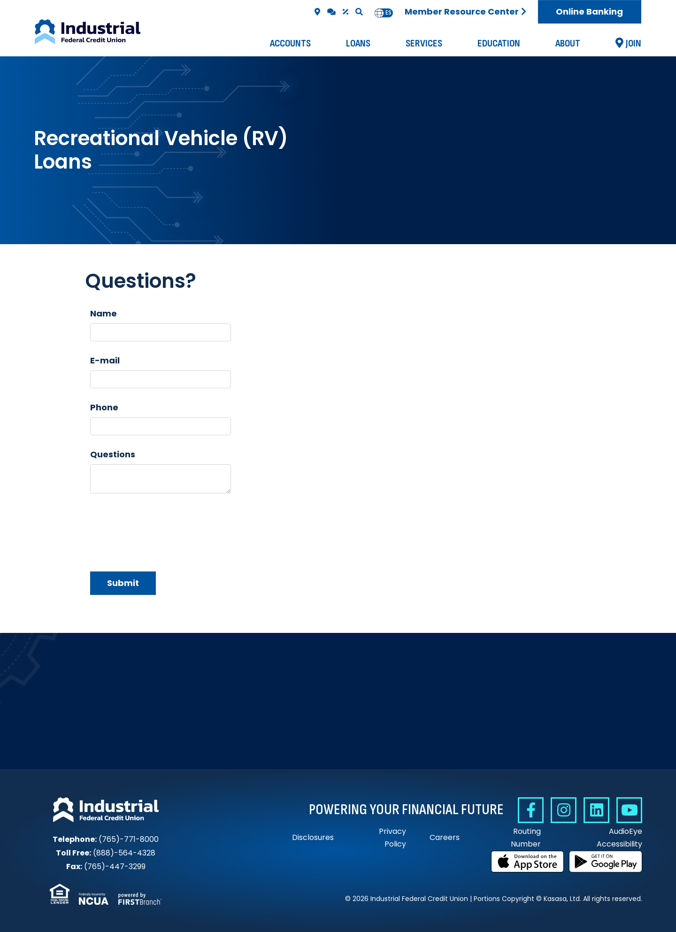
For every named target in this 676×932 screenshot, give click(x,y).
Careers (445, 837)
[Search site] (359, 11)
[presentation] (161, 527)
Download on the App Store (527, 861)
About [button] (567, 43)
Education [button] (498, 43)
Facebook (531, 810)
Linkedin (596, 810)
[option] (388, 12)
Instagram (563, 810)
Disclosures (313, 837)
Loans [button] (358, 43)
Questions (112, 454)
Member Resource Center (462, 11)
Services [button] (424, 43)
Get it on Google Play (605, 861)
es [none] (388, 12)
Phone (104, 407)
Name (103, 313)
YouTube (629, 810)
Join (633, 43)
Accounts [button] (290, 43)
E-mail (105, 360)
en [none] (379, 12)
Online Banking (589, 11)
